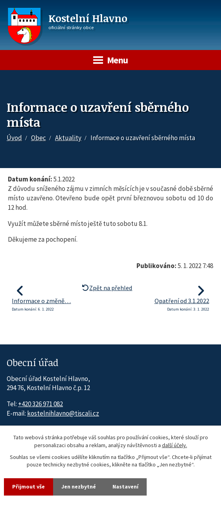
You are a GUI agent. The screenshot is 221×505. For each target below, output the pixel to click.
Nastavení (125, 486)
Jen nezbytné (78, 486)
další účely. (174, 445)
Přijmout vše (28, 486)
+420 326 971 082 (40, 404)
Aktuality (68, 137)
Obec (38, 137)
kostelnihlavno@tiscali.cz (63, 413)
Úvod (14, 137)
